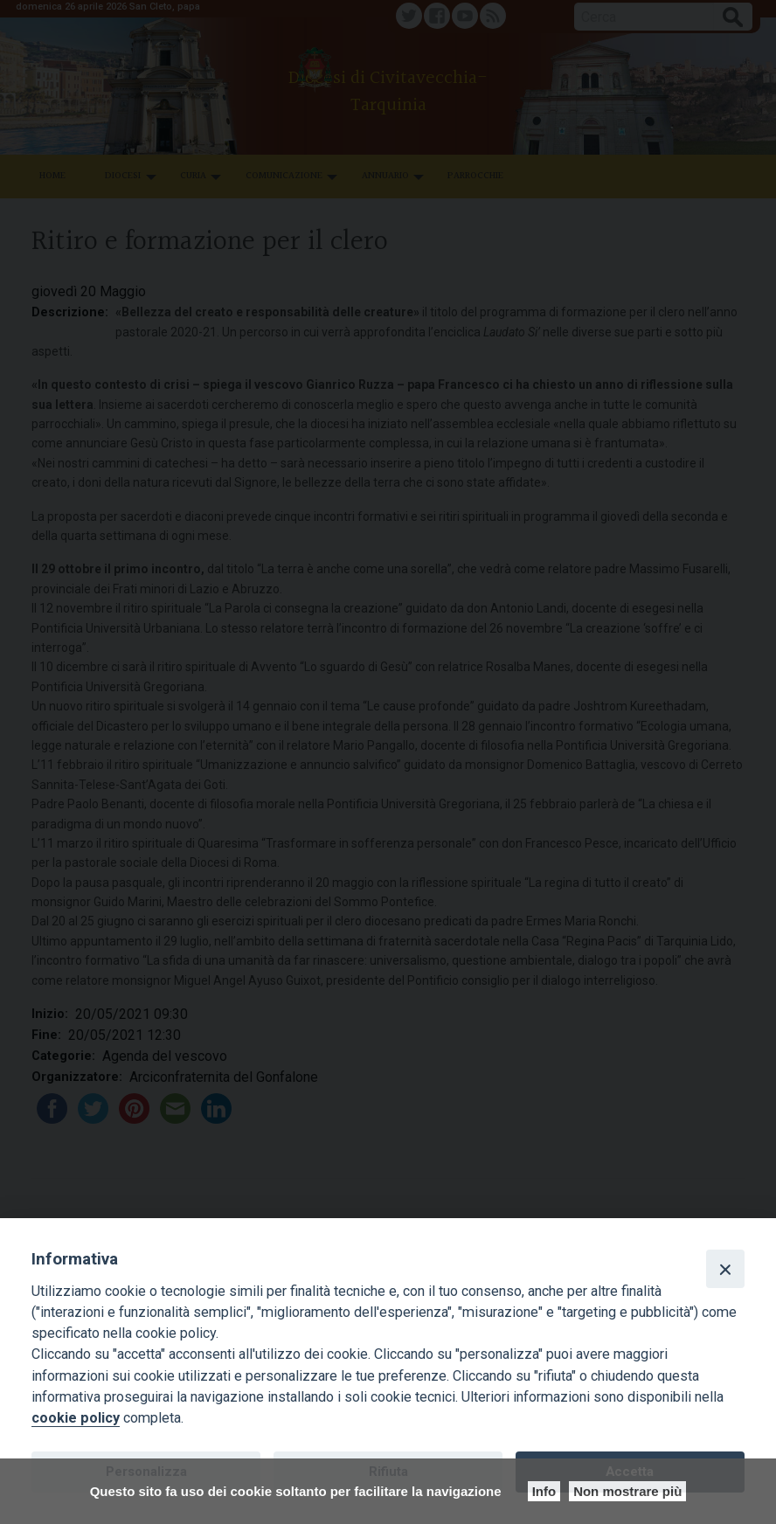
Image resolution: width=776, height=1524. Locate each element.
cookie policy (75, 1418)
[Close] (725, 1269)
